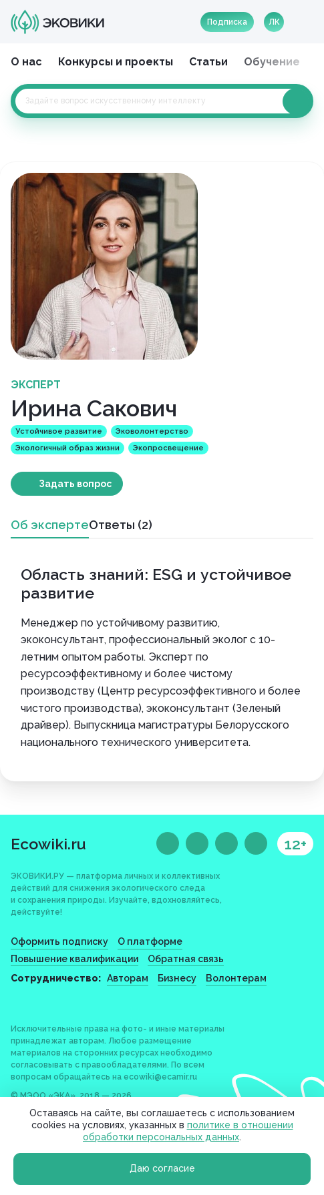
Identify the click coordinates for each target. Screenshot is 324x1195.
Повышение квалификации (74, 958)
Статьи (208, 61)
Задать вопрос (75, 483)
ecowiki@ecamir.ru (160, 1077)
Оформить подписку (59, 941)
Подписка (227, 22)
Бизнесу (177, 978)
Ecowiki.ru (48, 843)
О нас (26, 61)
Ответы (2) (120, 525)
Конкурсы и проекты (115, 61)
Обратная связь (186, 958)
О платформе (150, 941)
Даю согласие (162, 1168)
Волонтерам (236, 978)
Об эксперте (50, 525)
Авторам (127, 978)
